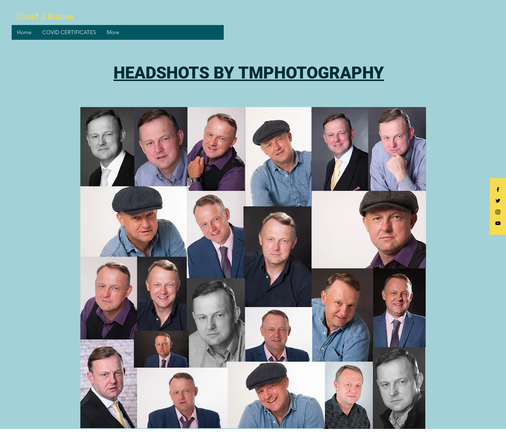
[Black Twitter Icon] (498, 201)
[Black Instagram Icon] (498, 212)
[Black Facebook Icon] (498, 189)
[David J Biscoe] (46, 16)
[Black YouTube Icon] (498, 223)
